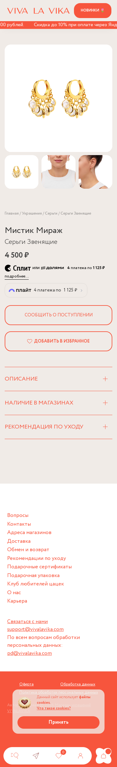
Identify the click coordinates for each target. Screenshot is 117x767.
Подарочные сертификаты (39, 567)
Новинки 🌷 (93, 10)
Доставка (19, 541)
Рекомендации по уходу (36, 558)
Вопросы (17, 515)
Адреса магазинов (29, 533)
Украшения (32, 213)
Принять (58, 722)
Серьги (51, 213)
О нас (14, 593)
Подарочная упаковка (33, 576)
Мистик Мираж (33, 231)
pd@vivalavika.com (29, 653)
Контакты (19, 524)
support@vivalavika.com (35, 629)
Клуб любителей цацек (35, 584)
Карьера (17, 601)
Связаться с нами (27, 622)
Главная (12, 213)
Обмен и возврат (28, 550)
